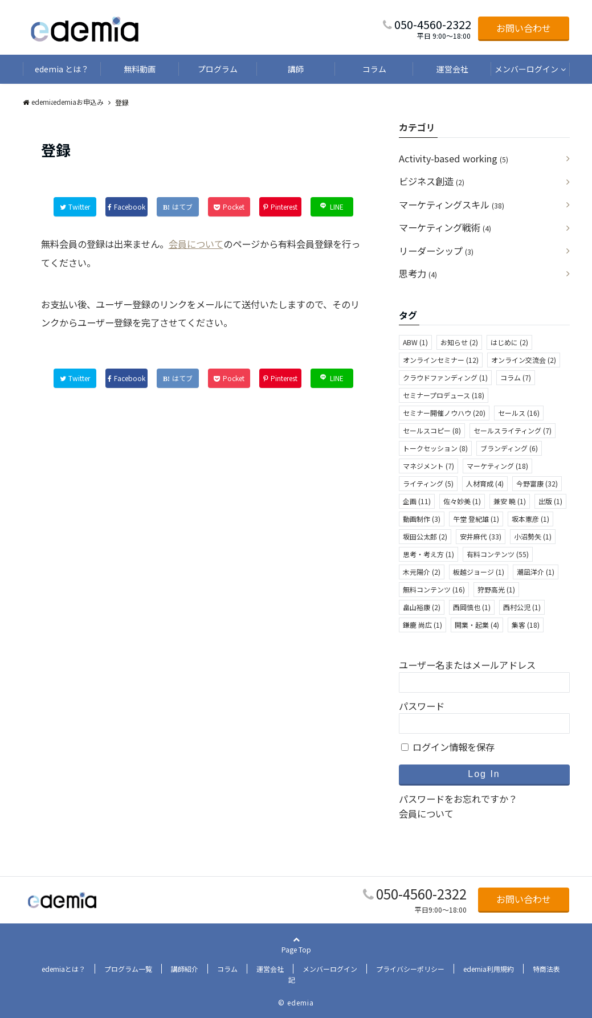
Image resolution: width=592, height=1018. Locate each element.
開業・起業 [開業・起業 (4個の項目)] (477, 624)
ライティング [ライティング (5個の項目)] (428, 483)
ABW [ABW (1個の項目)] (415, 342)
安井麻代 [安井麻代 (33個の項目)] (480, 536)
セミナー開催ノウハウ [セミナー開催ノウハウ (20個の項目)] (444, 413)
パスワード (421, 706)
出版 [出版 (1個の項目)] (550, 501)
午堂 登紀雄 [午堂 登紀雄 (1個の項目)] (476, 519)
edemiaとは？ (63, 969)
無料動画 (140, 69)
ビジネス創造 (431, 181)
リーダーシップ (436, 250)
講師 (296, 69)
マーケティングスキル (451, 204)
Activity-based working (453, 158)
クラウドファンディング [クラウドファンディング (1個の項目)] (445, 377)
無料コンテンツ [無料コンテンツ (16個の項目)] (434, 589)
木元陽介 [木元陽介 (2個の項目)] (421, 572)
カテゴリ (417, 127)
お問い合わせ (523, 28)
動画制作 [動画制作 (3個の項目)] (421, 519)
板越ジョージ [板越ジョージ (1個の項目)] (478, 572)
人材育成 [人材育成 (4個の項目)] (485, 483)
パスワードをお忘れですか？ (458, 799)
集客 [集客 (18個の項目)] (526, 624)
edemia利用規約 (488, 969)
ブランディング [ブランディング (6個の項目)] (509, 448)
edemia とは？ (62, 69)
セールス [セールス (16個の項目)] (519, 413)
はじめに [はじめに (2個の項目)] (509, 342)
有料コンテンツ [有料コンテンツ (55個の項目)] (498, 554)
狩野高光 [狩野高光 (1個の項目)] (496, 589)
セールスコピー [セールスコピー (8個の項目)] (432, 430)
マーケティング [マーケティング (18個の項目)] (497, 466)
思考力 (418, 273)
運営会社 (452, 69)
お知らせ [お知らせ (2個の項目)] (459, 342)
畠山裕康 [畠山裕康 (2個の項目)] (421, 607)
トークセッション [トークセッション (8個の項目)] (435, 448)
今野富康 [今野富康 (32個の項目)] (537, 483)
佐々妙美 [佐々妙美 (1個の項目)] (462, 501)
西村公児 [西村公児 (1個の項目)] (522, 607)
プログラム (218, 69)
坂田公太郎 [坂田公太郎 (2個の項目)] (425, 536)
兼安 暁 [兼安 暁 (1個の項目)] (509, 501)
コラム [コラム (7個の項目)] (515, 377)
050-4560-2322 (421, 893)
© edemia (296, 1002)
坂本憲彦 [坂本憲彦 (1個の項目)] (530, 519)
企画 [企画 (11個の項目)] (417, 501)
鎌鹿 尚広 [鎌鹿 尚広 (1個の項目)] (422, 624)
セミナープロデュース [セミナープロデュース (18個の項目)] (443, 395)
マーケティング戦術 (445, 227)
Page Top (296, 959)
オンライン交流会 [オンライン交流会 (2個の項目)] (523, 360)
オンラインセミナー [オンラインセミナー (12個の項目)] (441, 360)
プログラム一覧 (128, 969)
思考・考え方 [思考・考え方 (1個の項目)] (428, 554)
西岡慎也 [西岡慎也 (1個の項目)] (472, 607)
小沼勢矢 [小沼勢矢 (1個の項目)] (533, 536)
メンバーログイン (526, 69)
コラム (374, 69)
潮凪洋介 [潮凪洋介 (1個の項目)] (535, 572)
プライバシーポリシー (410, 969)
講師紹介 (184, 969)
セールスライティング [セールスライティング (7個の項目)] (512, 430)
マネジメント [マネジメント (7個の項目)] (428, 466)
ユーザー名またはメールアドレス (467, 665)
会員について (196, 244)
